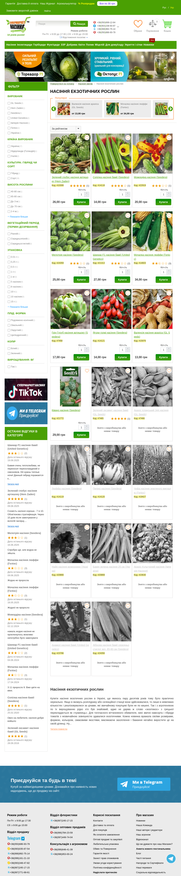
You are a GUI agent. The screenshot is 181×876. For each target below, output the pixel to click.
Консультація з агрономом (68, 844)
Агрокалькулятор (66, 3)
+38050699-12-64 (106, 22)
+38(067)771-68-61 (20, 872)
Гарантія (10, 3)
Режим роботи (17, 815)
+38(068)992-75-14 (20, 853)
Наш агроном (143, 834)
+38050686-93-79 (106, 32)
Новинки (140, 820)
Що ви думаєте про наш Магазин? (154, 844)
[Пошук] (79, 24)
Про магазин (145, 815)
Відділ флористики (63, 815)
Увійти (47, 11)
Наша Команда (144, 825)
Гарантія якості (101, 853)
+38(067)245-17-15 (20, 867)
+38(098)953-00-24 (63, 854)
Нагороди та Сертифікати (149, 863)
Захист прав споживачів (106, 858)
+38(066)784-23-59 (63, 832)
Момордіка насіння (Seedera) (25, 614)
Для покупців (100, 830)
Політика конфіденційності (107, 867)
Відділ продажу (18, 831)
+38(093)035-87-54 (20, 848)
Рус (164, 7)
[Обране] (137, 26)
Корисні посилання (106, 815)
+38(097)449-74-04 (63, 837)
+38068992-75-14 (106, 29)
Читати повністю (58, 729)
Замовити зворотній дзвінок (22, 10)
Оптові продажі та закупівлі (107, 839)
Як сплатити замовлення (106, 834)
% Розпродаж (86, 3)
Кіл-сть (82, 189)
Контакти (98, 820)
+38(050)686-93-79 (20, 844)
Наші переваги (144, 867)
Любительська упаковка (106, 844)
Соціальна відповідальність (151, 872)
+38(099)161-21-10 (20, 858)
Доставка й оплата (27, 3)
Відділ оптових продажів (67, 827)
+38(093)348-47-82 (20, 863)
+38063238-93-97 (106, 26)
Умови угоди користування (107, 863)
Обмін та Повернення (104, 848)
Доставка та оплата (103, 825)
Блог (138, 853)
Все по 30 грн (107, 3)
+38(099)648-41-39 (63, 849)
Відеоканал (142, 839)
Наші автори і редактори (149, 830)
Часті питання (143, 858)
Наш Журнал (47, 3)
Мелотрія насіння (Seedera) (24, 533)
